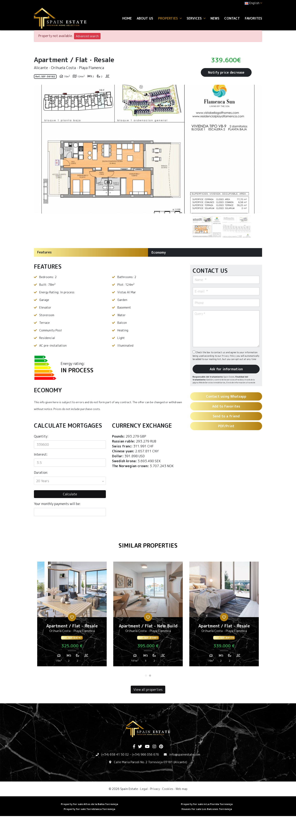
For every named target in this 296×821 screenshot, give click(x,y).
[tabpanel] (72, 615)
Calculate (70, 494)
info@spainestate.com (184, 754)
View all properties (148, 689)
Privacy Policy (229, 356)
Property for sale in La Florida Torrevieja (206, 804)
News (214, 18)
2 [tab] (150, 676)
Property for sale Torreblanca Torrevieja (89, 809)
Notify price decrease (226, 72)
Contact (232, 18)
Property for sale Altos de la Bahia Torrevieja (89, 804)
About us (145, 18)
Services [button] (196, 18)
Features (44, 252)
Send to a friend (226, 416)
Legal (144, 789)
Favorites (253, 18)
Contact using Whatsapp (226, 396)
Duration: (41, 472)
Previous (39, 149)
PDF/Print (226, 426)
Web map (181, 789)
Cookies (167, 789)
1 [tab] (146, 676)
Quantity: (41, 436)
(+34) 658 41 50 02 (115, 754)
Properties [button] (170, 18)
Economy (158, 252)
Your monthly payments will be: (57, 504)
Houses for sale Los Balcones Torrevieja (207, 809)
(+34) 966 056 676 (145, 754)
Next (257, 149)
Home (127, 18)
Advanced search (87, 36)
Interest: (41, 454)
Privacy (155, 789)
